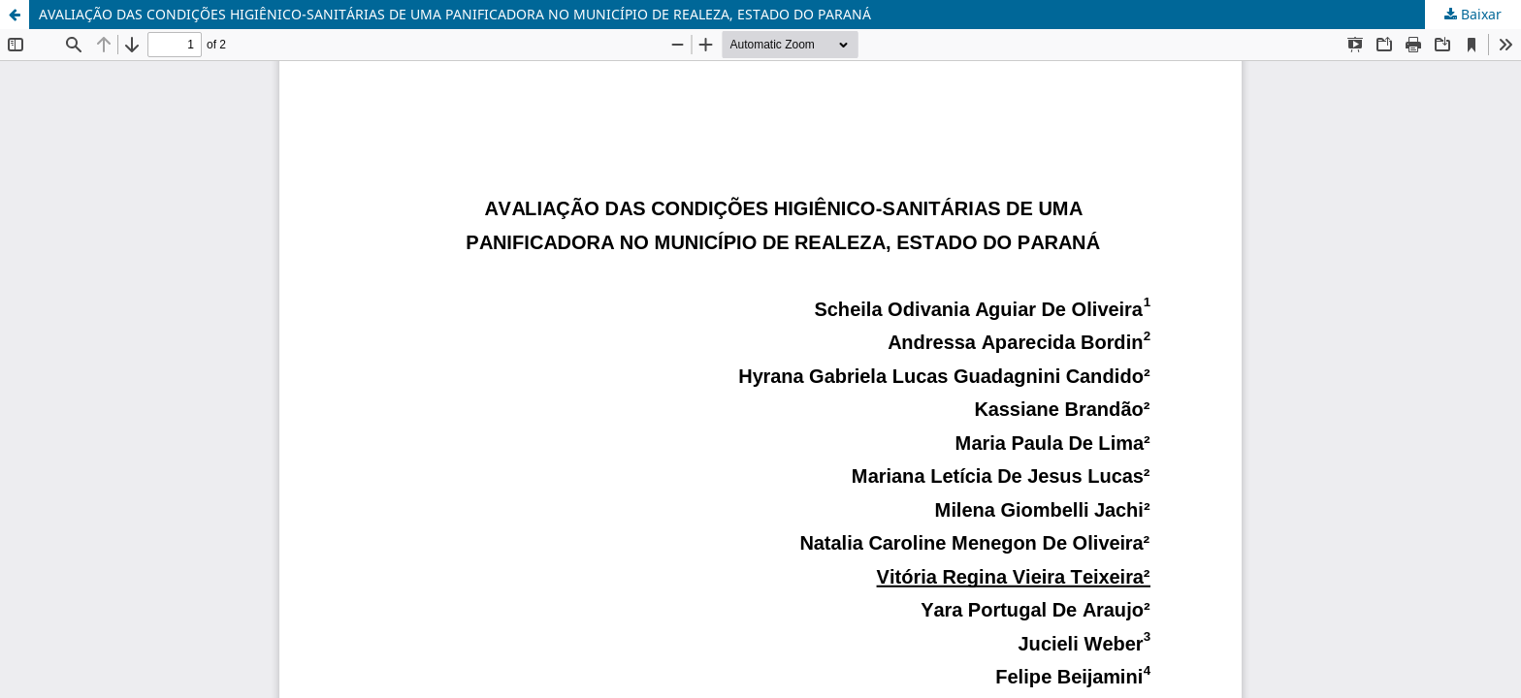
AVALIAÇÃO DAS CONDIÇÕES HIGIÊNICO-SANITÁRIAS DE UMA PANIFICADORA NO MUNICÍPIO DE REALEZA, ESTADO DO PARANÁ (455, 14)
